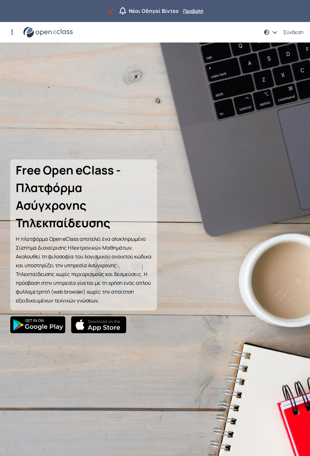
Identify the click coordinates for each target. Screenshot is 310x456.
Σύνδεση (293, 32)
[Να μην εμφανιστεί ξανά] (111, 11)
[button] (12, 32)
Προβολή (193, 11)
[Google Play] (37, 324)
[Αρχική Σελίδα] (48, 32)
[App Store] (98, 324)
